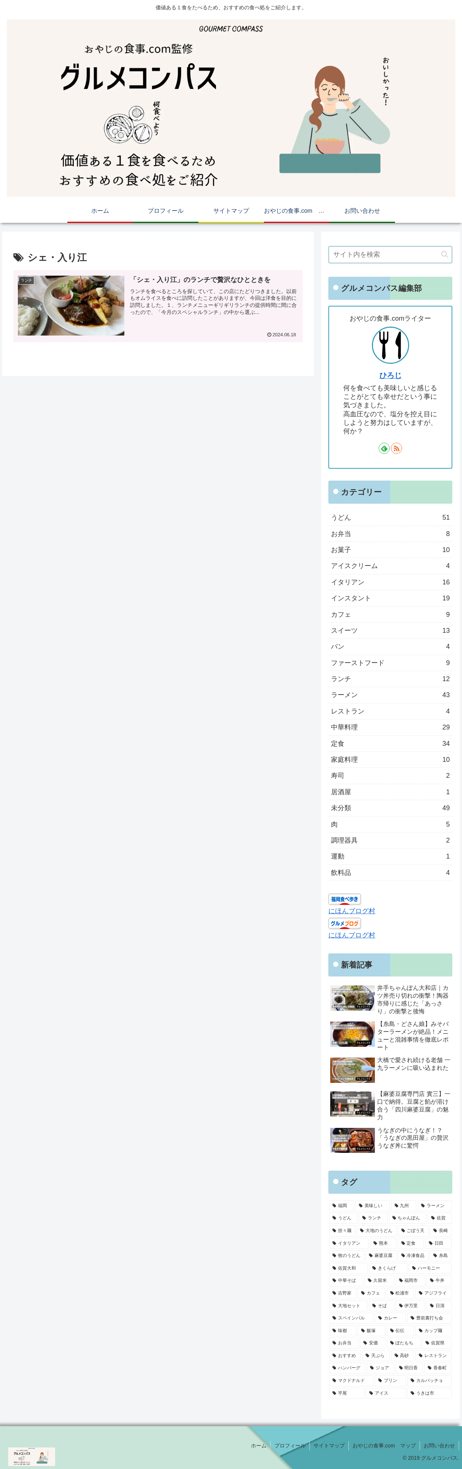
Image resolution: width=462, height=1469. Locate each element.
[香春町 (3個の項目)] (438, 1368)
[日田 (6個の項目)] (439, 1243)
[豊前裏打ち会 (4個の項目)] (429, 1318)
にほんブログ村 (351, 911)
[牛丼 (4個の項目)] (439, 1280)
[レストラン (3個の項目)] (433, 1355)
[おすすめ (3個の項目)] (345, 1355)
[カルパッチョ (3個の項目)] (429, 1380)
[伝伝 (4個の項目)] (400, 1331)
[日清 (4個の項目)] (439, 1306)
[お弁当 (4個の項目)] (344, 1343)
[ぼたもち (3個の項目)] (404, 1343)
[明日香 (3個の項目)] (409, 1368)
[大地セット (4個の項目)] (348, 1306)
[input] (390, 254)
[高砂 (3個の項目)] (402, 1355)
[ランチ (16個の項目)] (373, 1218)
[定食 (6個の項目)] (411, 1243)
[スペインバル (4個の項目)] (351, 1318)
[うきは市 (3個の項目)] (429, 1393)
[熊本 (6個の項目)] (383, 1243)
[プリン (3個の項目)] (390, 1380)
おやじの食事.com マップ (384, 1446)
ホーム (259, 1446)
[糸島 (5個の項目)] (441, 1255)
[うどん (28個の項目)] (343, 1218)
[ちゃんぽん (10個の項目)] (407, 1218)
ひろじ (390, 375)
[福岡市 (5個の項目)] (410, 1280)
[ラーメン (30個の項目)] (435, 1206)
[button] (444, 254)
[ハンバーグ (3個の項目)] (347, 1368)
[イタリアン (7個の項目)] (349, 1243)
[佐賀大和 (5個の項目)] (348, 1268)
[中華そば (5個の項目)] (346, 1280)
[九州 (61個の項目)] (403, 1206)
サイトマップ (329, 1446)
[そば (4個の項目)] (381, 1306)
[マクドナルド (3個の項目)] (351, 1380)
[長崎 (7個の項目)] (441, 1231)
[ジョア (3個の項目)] (380, 1368)
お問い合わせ (439, 1446)
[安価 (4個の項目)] (372, 1343)
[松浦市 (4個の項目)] (400, 1293)
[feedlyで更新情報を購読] (384, 448)
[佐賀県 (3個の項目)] (437, 1343)
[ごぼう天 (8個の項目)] (413, 1231)
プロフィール (290, 1446)
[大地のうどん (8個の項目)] (376, 1231)
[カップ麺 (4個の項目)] (433, 1331)
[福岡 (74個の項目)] (341, 1206)
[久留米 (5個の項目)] (379, 1280)
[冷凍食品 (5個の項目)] (413, 1255)
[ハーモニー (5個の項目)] (430, 1268)
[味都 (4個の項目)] (342, 1331)
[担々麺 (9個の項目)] (342, 1231)
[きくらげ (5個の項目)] (388, 1268)
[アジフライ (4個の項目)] (433, 1293)
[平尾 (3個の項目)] (346, 1393)
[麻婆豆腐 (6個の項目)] (381, 1255)
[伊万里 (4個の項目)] (410, 1306)
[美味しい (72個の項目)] (372, 1206)
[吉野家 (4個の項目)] (342, 1293)
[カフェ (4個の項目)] (371, 1293)
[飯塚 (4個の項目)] (371, 1331)
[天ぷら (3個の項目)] (375, 1355)
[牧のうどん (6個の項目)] (346, 1255)
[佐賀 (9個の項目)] (440, 1218)
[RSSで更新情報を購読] (396, 448)
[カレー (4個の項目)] (390, 1318)
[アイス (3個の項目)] (386, 1393)
